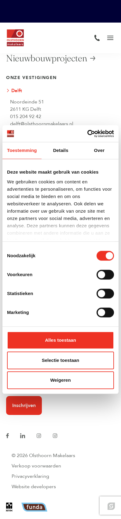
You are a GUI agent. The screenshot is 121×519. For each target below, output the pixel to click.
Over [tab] (99, 150)
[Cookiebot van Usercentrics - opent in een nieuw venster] (87, 134)
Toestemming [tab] (22, 150)
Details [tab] (60, 150)
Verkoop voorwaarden (36, 466)
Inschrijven (24, 405)
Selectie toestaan (60, 360)
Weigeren (60, 380)
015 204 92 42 (25, 116)
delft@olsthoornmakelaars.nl (41, 124)
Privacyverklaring (30, 476)
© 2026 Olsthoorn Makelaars (43, 455)
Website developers (34, 486)
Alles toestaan (60, 340)
